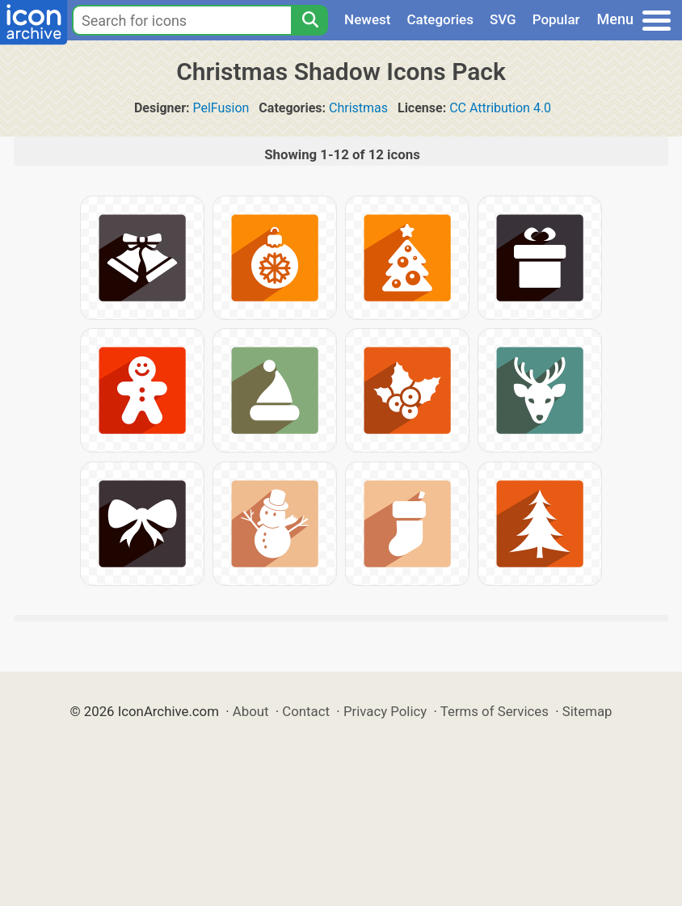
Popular (556, 19)
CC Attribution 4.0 (500, 108)
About (251, 711)
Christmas (358, 108)
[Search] (309, 20)
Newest (367, 19)
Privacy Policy (385, 711)
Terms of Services (494, 711)
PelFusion (220, 108)
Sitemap (587, 711)
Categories (440, 19)
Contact (306, 711)
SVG (503, 19)
